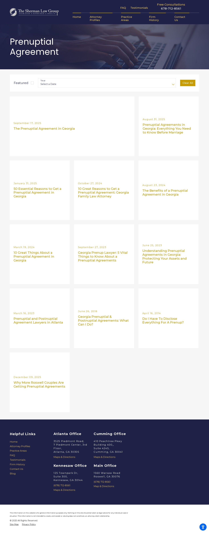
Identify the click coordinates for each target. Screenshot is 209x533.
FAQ (123, 7)
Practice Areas (18, 450)
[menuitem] (79, 17)
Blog (13, 473)
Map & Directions (104, 486)
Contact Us (16, 469)
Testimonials (139, 7)
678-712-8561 (171, 8)
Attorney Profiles (20, 446)
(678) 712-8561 (62, 485)
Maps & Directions (64, 457)
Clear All (188, 82)
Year (43, 80)
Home (14, 441)
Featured (21, 83)
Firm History (17, 464)
